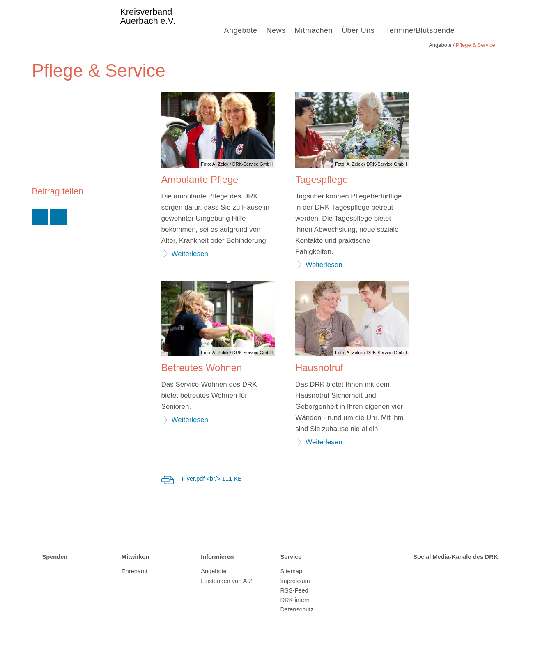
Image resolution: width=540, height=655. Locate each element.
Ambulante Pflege (200, 179)
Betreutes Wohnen (201, 367)
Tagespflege (321, 179)
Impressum (295, 581)
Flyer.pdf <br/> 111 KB (212, 478)
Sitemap (291, 571)
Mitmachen (314, 30)
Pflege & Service (78, 45)
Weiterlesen (190, 254)
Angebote (240, 30)
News (276, 30)
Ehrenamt (134, 571)
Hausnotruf (319, 367)
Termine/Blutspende (420, 30)
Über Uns (358, 30)
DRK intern (294, 600)
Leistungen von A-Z (227, 581)
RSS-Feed (294, 590)
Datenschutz (296, 609)
